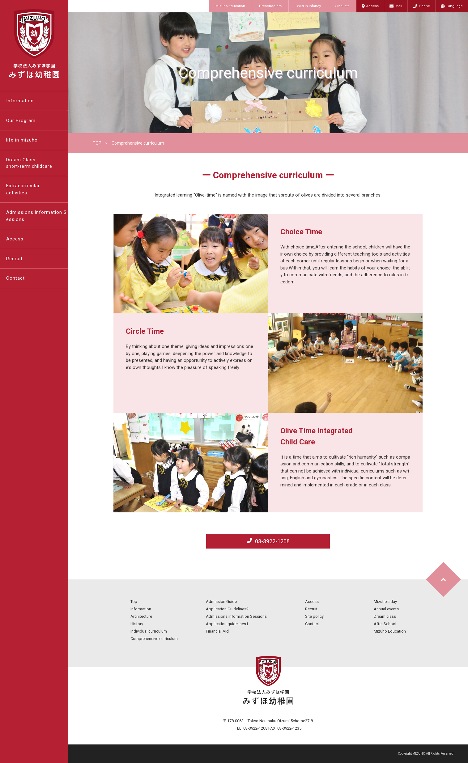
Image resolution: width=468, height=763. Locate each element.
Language (454, 6)
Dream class (385, 616)
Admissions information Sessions (36, 216)
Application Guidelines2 (227, 609)
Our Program (21, 120)
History (136, 623)
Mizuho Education (230, 6)
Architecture (141, 616)
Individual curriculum (148, 631)
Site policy (314, 616)
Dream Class (37, 163)
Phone (424, 6)
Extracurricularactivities (23, 189)
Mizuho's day (385, 601)
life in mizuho (22, 140)
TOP (97, 143)
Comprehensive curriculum (154, 638)
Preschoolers (270, 6)
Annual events (386, 609)
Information (20, 101)
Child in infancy (308, 6)
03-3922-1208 (272, 541)
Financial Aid (217, 631)
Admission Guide (221, 601)
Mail (398, 6)
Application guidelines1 (227, 623)
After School (385, 623)
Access (372, 6)
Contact (15, 278)
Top (133, 601)
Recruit (14, 258)
